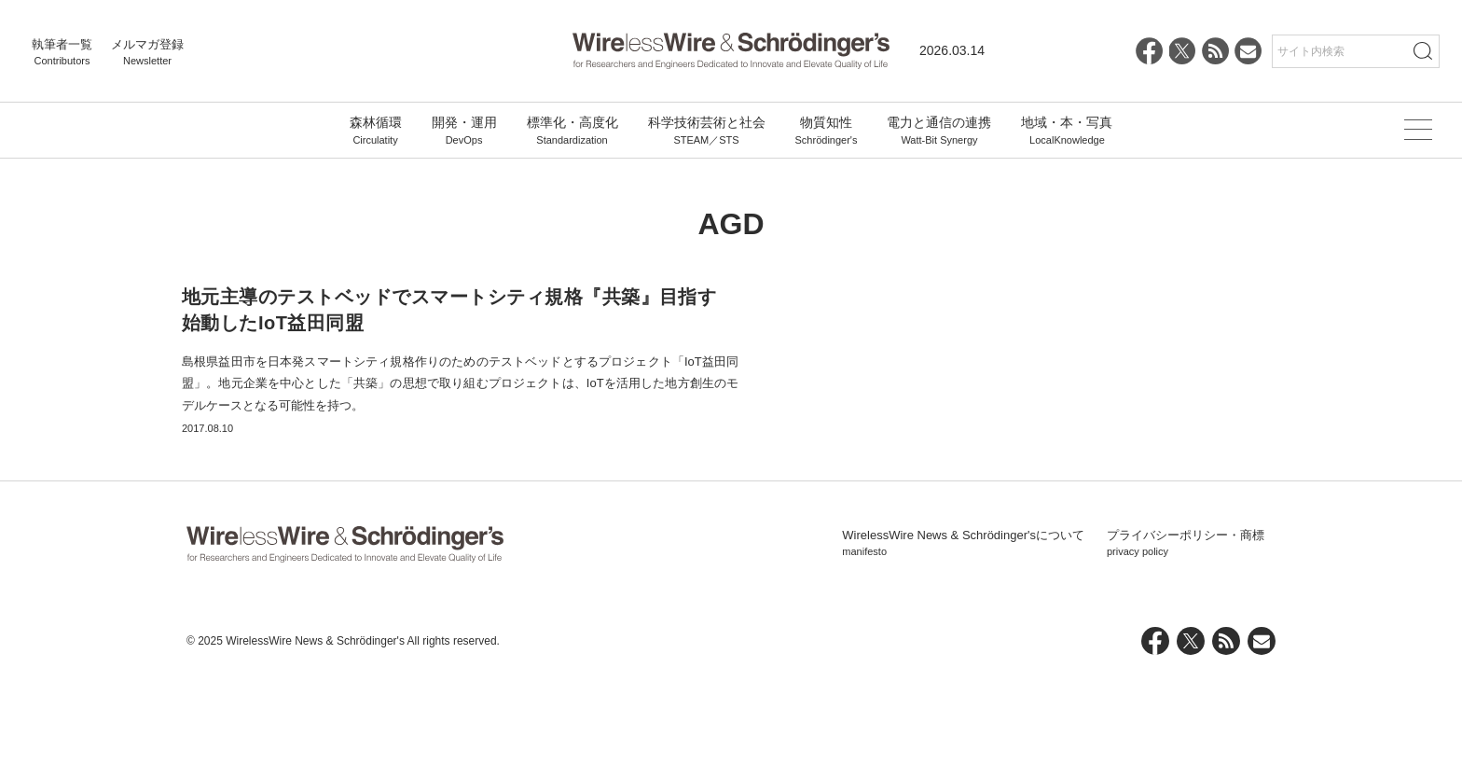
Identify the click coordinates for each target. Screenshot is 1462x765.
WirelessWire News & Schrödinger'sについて (963, 631)
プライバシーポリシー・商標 (1185, 631)
